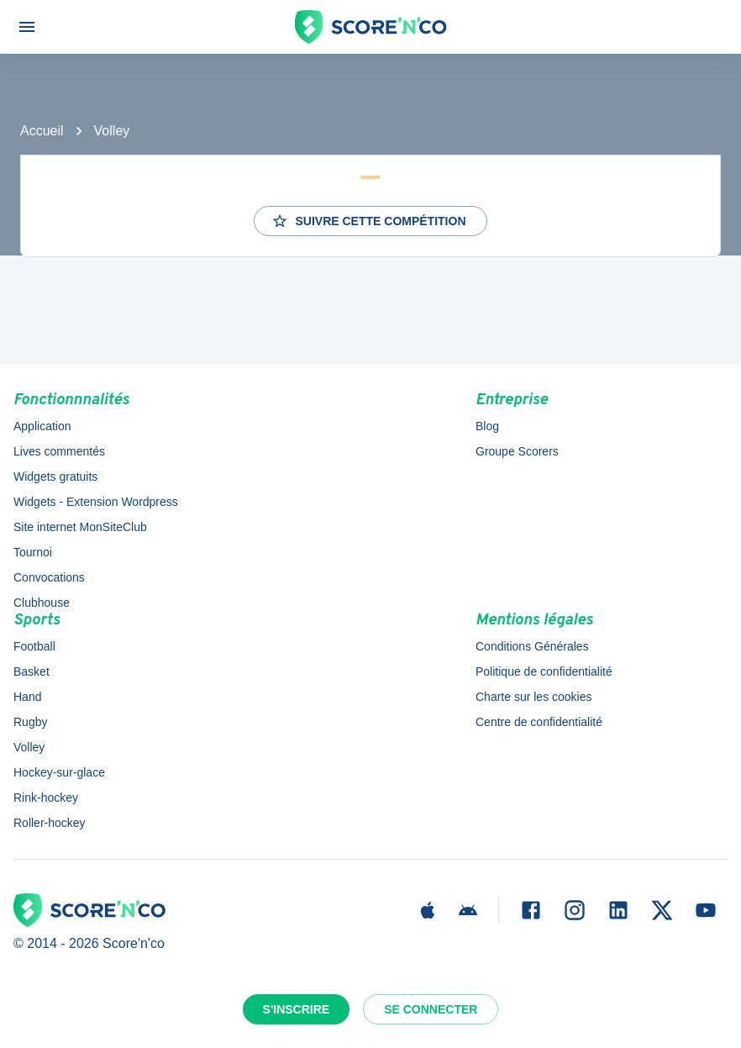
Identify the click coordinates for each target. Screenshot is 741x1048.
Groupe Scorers (517, 451)
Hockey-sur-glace (59, 772)
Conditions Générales (532, 646)
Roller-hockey (49, 822)
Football (34, 646)
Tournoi (32, 552)
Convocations (49, 577)
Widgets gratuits (55, 476)
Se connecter (430, 1009)
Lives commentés (59, 451)
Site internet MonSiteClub (80, 527)
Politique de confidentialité (544, 671)
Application (42, 426)
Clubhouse (41, 602)
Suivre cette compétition (368, 221)
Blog (487, 426)
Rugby (30, 722)
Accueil (42, 131)
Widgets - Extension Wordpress (95, 501)
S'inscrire (296, 1009)
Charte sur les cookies (534, 696)
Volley (112, 131)
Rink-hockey (45, 797)
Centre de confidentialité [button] (539, 722)
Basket (31, 671)
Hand (27, 696)
